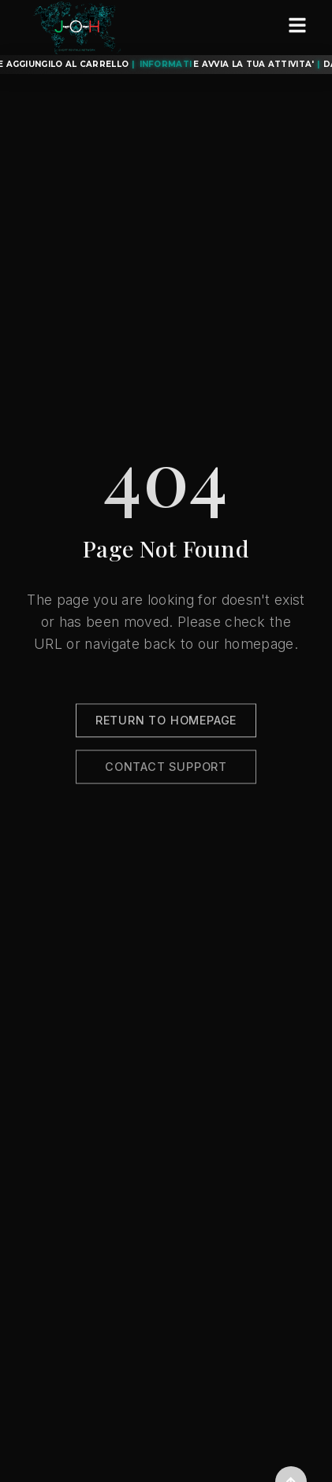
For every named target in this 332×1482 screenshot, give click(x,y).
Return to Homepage (166, 722)
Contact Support (166, 769)
